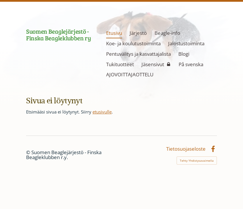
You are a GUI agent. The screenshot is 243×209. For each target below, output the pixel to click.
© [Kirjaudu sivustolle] (28, 152)
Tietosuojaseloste (186, 149)
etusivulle (102, 112)
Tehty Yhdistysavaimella (197, 160)
